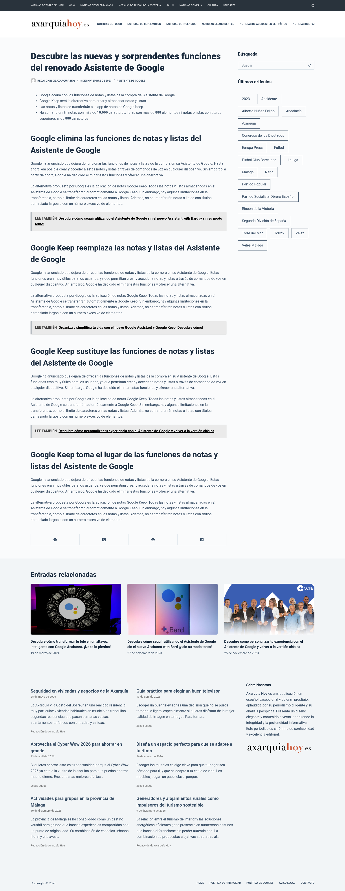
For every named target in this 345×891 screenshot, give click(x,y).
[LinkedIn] (202, 539)
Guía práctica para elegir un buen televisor (178, 691)
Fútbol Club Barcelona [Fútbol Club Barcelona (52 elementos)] (259, 160)
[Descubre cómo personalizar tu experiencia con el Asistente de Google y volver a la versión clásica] (269, 609)
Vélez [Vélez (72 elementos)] (300, 233)
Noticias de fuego (109, 24)
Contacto (307, 882)
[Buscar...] (272, 65)
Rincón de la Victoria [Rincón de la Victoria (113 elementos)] (258, 209)
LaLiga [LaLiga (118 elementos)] (293, 160)
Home (200, 882)
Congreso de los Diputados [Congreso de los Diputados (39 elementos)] (263, 135)
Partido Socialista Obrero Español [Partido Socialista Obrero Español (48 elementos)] (268, 196)
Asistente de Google (131, 80)
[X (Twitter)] (104, 539)
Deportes (229, 5)
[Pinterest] (153, 539)
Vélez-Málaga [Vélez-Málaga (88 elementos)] (252, 245)
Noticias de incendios (181, 24)
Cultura (212, 5)
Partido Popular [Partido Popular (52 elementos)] (254, 184)
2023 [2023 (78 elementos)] (246, 99)
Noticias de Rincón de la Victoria (140, 5)
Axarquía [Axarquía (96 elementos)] (249, 123)
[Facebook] (55, 539)
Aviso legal (287, 882)
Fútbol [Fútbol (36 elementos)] (279, 148)
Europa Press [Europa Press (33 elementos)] (252, 148)
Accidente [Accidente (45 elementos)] (269, 99)
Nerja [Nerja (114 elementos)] (269, 172)
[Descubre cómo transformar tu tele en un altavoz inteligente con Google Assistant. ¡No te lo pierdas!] (76, 609)
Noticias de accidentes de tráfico (263, 24)
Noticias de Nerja (191, 5)
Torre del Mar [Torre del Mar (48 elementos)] (252, 233)
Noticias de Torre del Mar (47, 5)
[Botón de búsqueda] (310, 65)
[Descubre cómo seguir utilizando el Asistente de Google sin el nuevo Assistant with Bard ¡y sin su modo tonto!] (172, 609)
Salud (170, 5)
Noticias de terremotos (144, 24)
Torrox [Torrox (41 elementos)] (279, 233)
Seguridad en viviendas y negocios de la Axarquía (79, 691)
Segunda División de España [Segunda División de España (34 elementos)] (264, 221)
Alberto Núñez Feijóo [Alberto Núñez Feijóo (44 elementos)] (258, 111)
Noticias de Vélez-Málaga (96, 5)
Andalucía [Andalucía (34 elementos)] (294, 111)
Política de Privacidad (225, 882)
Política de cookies (259, 882)
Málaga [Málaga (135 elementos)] (248, 172)
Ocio (72, 5)
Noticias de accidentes (218, 24)
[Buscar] (313, 5)
